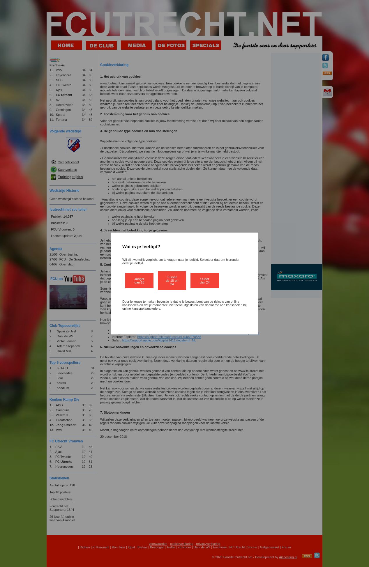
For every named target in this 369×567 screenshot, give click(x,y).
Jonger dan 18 (139, 280)
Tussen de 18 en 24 (172, 280)
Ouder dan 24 (205, 280)
